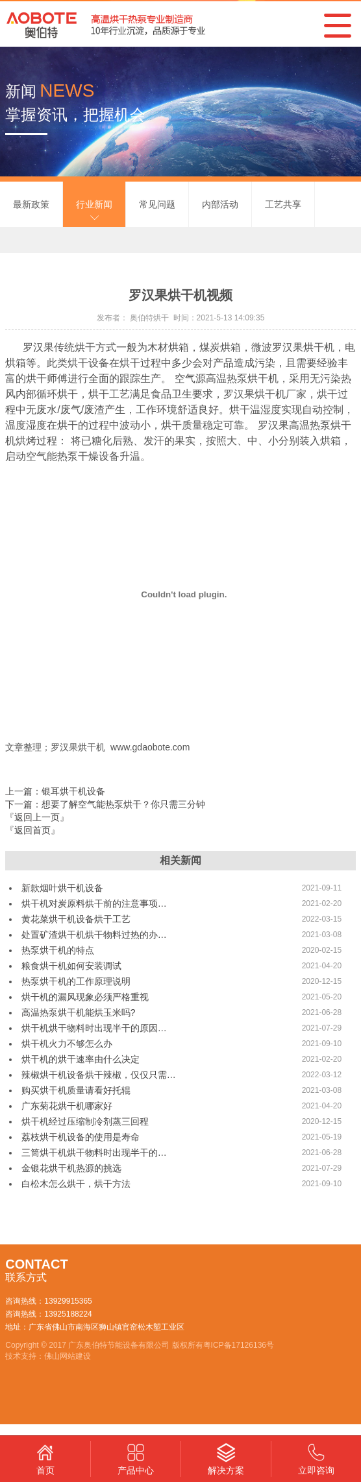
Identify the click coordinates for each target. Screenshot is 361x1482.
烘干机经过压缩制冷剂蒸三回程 (85, 1121)
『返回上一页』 (37, 817)
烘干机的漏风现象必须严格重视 (85, 997)
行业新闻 (94, 204)
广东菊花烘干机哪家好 (66, 1106)
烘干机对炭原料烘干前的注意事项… (94, 903)
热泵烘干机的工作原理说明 (76, 981)
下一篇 (105, 804)
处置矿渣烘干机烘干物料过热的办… (94, 934)
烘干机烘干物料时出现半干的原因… (94, 1028)
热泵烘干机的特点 (57, 950)
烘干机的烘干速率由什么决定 (80, 1059)
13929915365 (68, 1301)
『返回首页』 (32, 830)
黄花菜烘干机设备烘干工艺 (76, 919)
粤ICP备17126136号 (238, 1345)
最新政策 (31, 204)
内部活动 (220, 204)
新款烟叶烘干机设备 (62, 888)
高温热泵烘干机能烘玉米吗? (78, 1012)
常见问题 (157, 204)
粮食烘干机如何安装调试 (71, 966)
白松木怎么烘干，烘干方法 (76, 1183)
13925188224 (68, 1314)
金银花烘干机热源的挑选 (71, 1168)
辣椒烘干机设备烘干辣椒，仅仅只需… (98, 1075)
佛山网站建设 (67, 1356)
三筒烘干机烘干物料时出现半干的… (94, 1152)
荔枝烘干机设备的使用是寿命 (80, 1137)
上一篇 (55, 791)
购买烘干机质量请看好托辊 (76, 1090)
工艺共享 (283, 204)
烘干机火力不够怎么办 (66, 1043)
